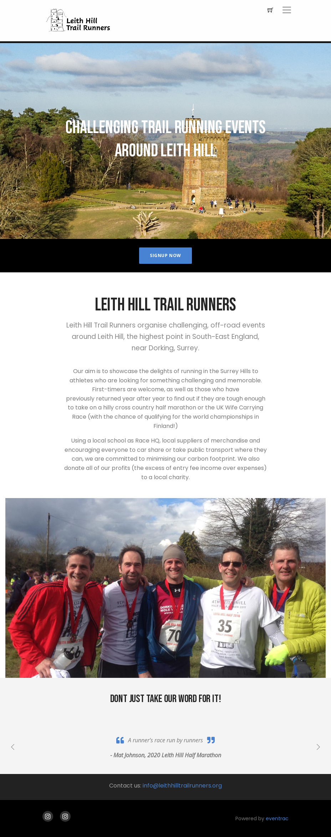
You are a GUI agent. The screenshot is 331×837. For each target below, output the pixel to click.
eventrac (277, 818)
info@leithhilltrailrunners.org (182, 785)
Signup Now (165, 255)
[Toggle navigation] (287, 10)
